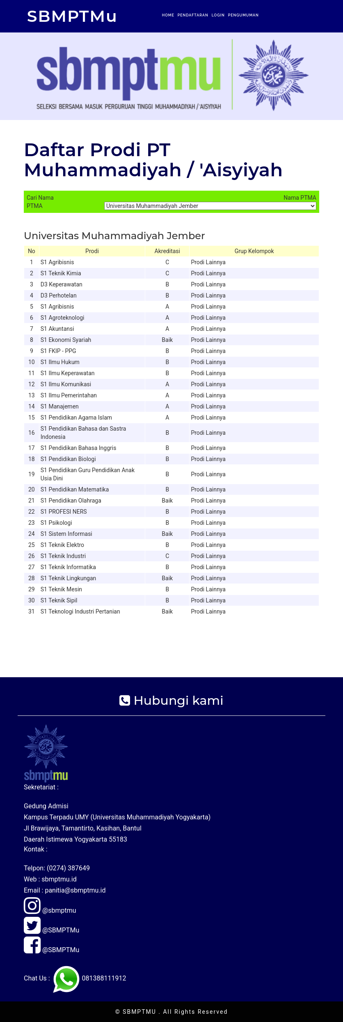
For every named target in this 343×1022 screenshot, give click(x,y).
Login (218, 15)
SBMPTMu (73, 16)
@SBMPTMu (51, 930)
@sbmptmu (50, 910)
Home (168, 15)
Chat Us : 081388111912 (75, 979)
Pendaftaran (193, 15)
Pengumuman (243, 15)
